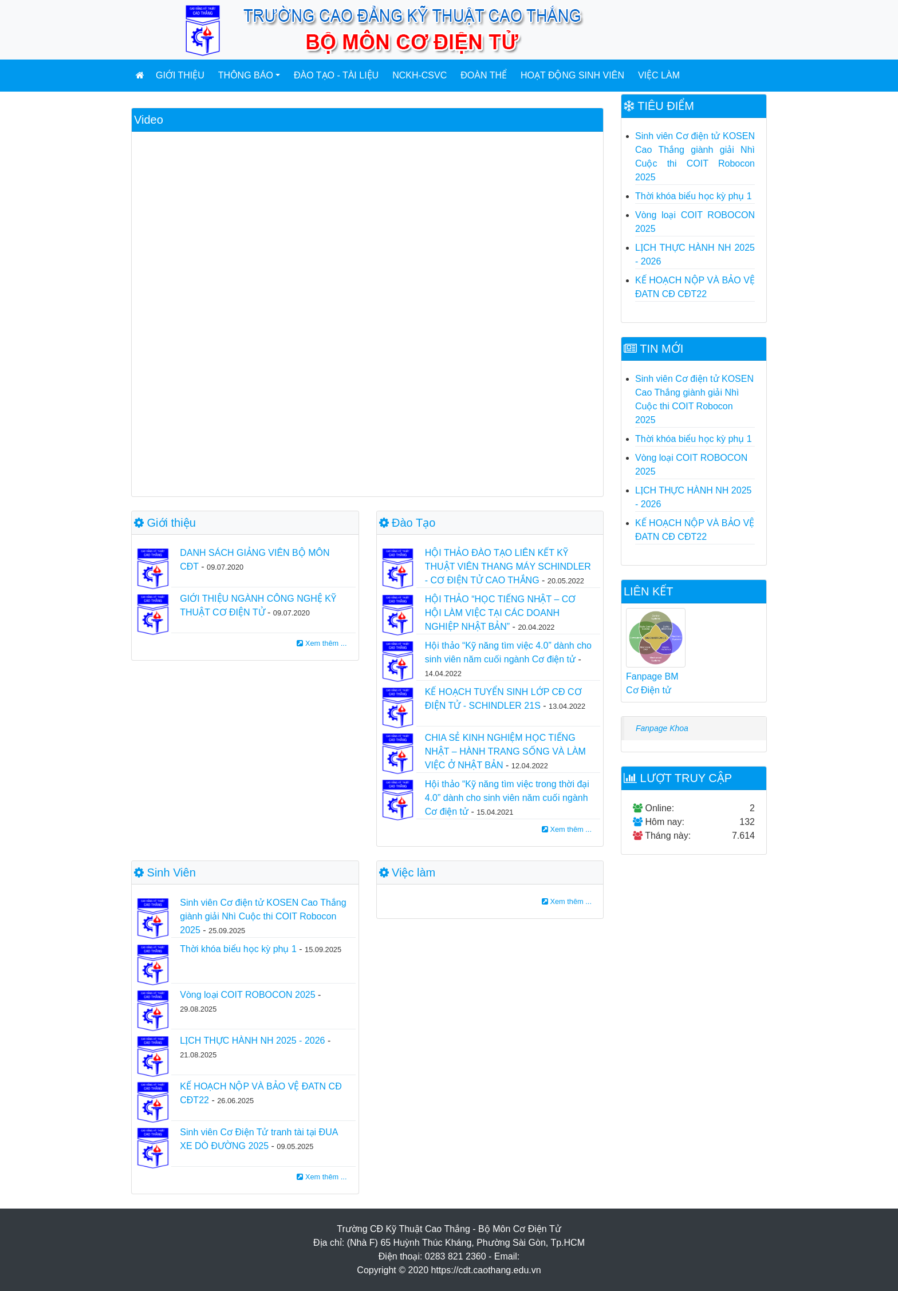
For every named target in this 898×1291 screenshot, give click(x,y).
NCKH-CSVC (419, 75)
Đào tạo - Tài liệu (336, 75)
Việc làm (659, 75)
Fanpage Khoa (662, 728)
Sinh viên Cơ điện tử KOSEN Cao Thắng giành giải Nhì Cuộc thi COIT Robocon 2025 (263, 916)
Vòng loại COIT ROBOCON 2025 (247, 995)
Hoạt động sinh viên (572, 75)
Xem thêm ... (321, 643)
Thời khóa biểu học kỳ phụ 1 (238, 949)
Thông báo (245, 75)
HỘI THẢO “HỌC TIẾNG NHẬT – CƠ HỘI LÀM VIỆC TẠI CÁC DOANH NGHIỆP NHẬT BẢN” (500, 612)
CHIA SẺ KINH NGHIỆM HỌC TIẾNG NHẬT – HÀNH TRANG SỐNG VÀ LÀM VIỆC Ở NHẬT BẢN (505, 751)
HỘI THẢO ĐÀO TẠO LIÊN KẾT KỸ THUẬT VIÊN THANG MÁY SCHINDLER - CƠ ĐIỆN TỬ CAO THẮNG (508, 566)
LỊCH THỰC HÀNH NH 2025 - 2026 (252, 1040)
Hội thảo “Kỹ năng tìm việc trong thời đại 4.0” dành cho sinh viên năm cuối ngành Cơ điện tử (507, 797)
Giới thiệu (180, 75)
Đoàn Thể (483, 75)
